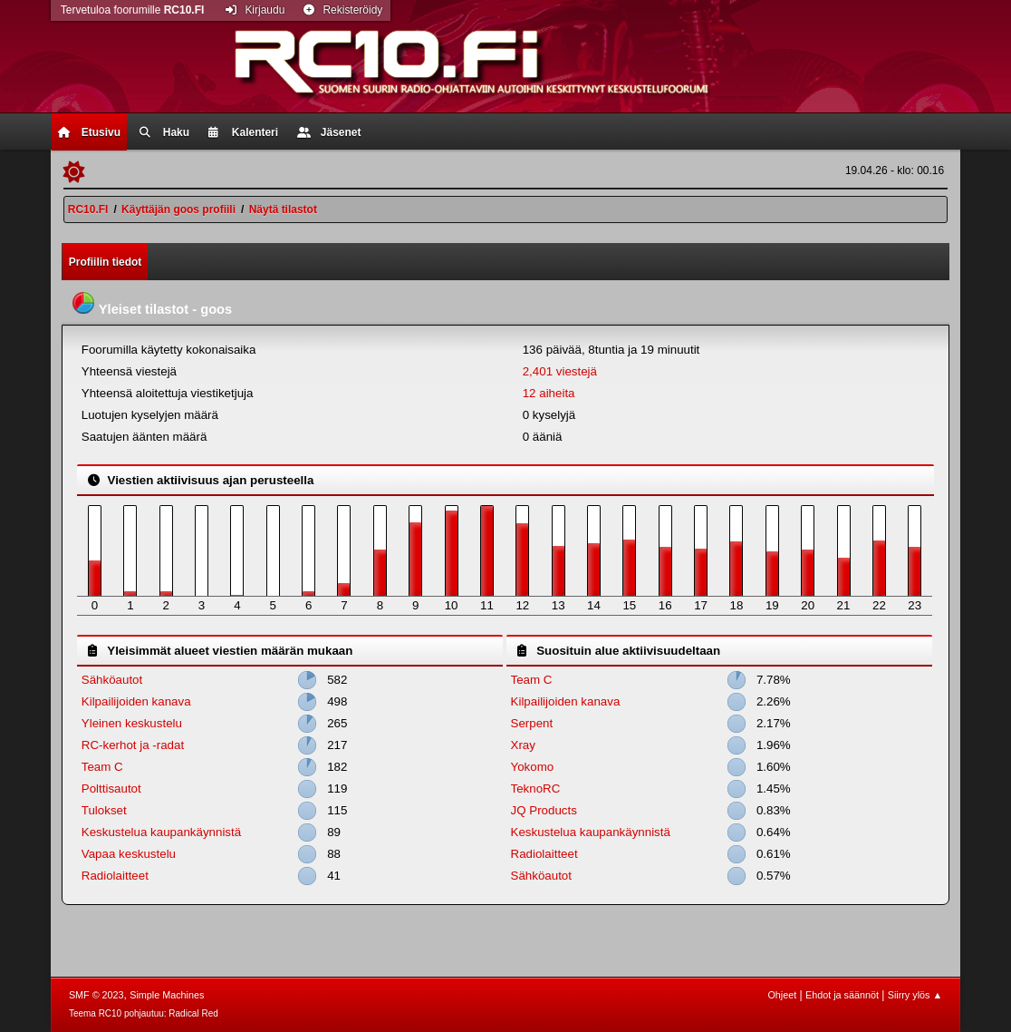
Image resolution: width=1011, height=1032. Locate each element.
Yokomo (532, 767)
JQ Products (544, 810)
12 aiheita (549, 393)
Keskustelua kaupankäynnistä (161, 832)
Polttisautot (111, 788)
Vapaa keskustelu (129, 854)
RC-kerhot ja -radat (133, 745)
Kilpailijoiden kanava (136, 701)
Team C (102, 767)
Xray (523, 745)
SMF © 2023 (96, 994)
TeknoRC (536, 788)
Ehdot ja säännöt (842, 994)
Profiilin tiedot (105, 262)
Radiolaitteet (115, 875)
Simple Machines (167, 994)
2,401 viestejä (560, 371)
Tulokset (104, 810)
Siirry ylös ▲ (915, 994)
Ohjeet (781, 994)
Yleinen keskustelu (132, 723)
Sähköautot (112, 679)
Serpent (532, 723)
